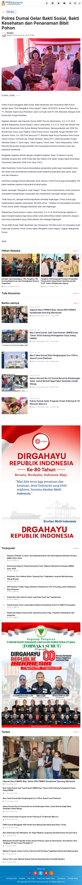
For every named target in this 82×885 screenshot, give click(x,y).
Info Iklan (31, 878)
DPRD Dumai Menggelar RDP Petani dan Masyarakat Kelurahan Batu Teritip (34, 825)
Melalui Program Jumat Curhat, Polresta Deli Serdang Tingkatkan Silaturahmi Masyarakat (40, 851)
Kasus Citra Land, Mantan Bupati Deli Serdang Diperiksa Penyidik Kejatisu (34, 859)
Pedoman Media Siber (46, 878)
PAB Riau (10, 12)
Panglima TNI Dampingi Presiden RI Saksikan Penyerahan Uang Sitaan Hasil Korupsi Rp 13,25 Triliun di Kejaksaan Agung (60, 281)
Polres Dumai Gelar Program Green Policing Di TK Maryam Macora (54, 402)
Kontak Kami (73, 878)
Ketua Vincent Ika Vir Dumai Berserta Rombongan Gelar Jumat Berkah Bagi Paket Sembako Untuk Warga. (54, 381)
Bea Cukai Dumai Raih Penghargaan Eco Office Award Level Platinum (52, 356)
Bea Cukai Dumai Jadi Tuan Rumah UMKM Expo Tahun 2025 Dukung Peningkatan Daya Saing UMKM (54, 335)
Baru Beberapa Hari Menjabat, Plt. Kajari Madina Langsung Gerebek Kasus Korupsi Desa (40, 833)
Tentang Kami (11, 878)
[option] (21, 271)
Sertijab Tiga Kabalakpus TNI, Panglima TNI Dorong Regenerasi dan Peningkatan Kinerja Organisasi (21, 281)
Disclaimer (61, 878)
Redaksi (10, 33)
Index (76, 251)
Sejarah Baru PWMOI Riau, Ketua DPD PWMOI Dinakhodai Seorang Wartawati (51, 311)
